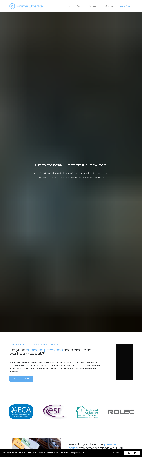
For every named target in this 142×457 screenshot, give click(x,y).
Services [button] (92, 6)
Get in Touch (21, 378)
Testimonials (108, 6)
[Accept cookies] (132, 453)
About (79, 6)
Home (68, 6)
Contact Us (125, 6)
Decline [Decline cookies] (116, 453)
